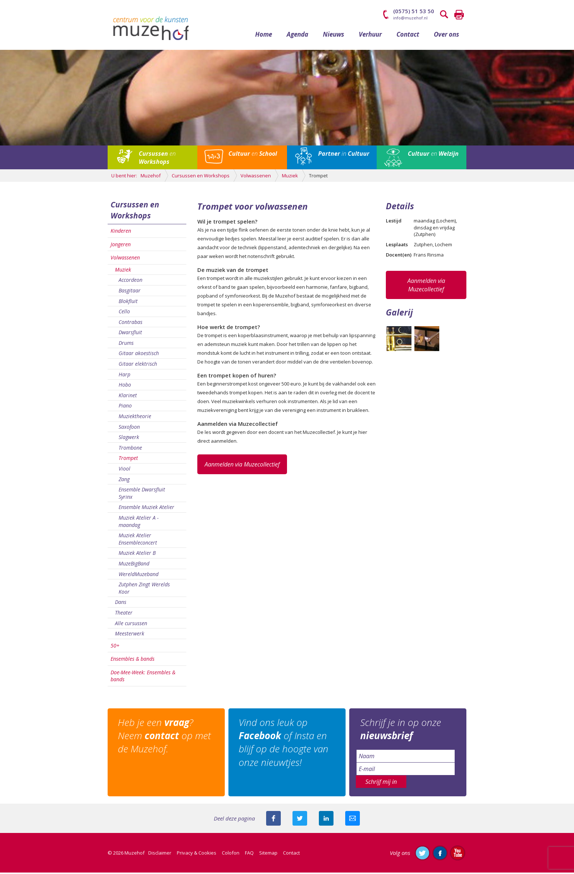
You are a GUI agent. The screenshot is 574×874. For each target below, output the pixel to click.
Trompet (128, 459)
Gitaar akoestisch (139, 354)
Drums (126, 344)
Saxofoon (129, 428)
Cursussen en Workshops (135, 211)
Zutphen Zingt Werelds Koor (144, 589)
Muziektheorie (135, 417)
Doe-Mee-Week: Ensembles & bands (143, 677)
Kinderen (121, 232)
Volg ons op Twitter (422, 854)
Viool (124, 469)
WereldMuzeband (139, 575)
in (343, 155)
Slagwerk (129, 438)
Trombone (130, 449)
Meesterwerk (129, 634)
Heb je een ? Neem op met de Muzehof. (165, 737)
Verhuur (370, 36)
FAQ (249, 854)
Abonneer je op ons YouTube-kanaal (457, 854)
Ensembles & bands (132, 660)
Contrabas (130, 323)
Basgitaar (130, 291)
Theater (124, 614)
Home (263, 36)
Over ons (446, 36)
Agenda (297, 36)
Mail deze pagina (352, 819)
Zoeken (444, 14)
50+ (115, 646)
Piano (125, 407)
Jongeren (121, 245)
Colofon (230, 854)
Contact (407, 36)
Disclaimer (159, 854)
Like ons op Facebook (440, 854)
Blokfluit (128, 302)
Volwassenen (125, 258)
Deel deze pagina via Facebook (273, 819)
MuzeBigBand (134, 564)
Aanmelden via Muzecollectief (242, 466)
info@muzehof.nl (410, 18)
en (157, 159)
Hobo (125, 386)
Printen (459, 14)
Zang (124, 480)
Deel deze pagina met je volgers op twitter (299, 819)
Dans (120, 603)
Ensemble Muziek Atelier (146, 508)
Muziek (123, 271)
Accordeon (130, 281)
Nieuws (333, 36)
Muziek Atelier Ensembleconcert (138, 541)
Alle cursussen (131, 624)
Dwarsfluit (130, 334)
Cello (124, 312)
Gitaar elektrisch (138, 365)
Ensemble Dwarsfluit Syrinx (142, 495)
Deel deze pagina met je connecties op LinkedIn (326, 819)
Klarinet (128, 396)
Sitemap (268, 854)
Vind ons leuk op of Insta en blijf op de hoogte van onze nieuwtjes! (284, 743)
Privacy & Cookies (196, 854)
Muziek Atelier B (137, 554)
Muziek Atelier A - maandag (139, 523)
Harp (124, 375)
